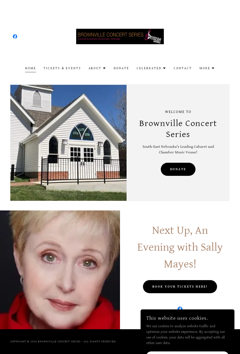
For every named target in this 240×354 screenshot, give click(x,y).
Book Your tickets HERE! (180, 287)
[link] (15, 36)
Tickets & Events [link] (62, 68)
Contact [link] (183, 68)
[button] (97, 68)
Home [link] (30, 68)
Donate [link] (121, 68)
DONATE (178, 169)
